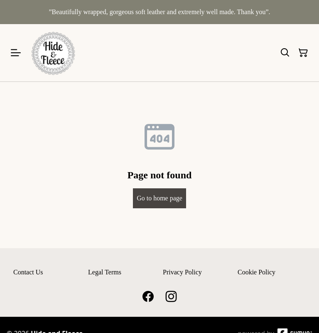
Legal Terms (104, 272)
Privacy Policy (182, 272)
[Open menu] (16, 53)
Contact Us (28, 272)
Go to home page (159, 198)
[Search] (285, 53)
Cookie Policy (256, 272)
